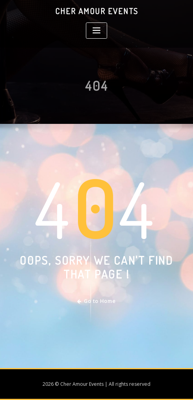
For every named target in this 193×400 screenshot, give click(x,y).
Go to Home (96, 301)
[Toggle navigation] (96, 30)
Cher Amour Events (96, 11)
